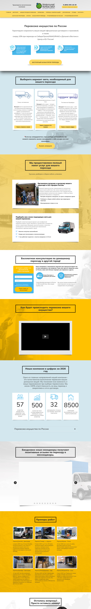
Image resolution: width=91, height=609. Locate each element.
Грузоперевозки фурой (71, 15)
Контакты (80, 12)
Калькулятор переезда (38, 15)
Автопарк (15, 12)
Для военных (66, 12)
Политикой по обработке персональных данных (17, 269)
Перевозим (41, 12)
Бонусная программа (18, 15)
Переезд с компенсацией (53, 12)
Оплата (28, 15)
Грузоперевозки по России (55, 15)
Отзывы (74, 12)
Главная (8, 12)
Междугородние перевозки (28, 12)
